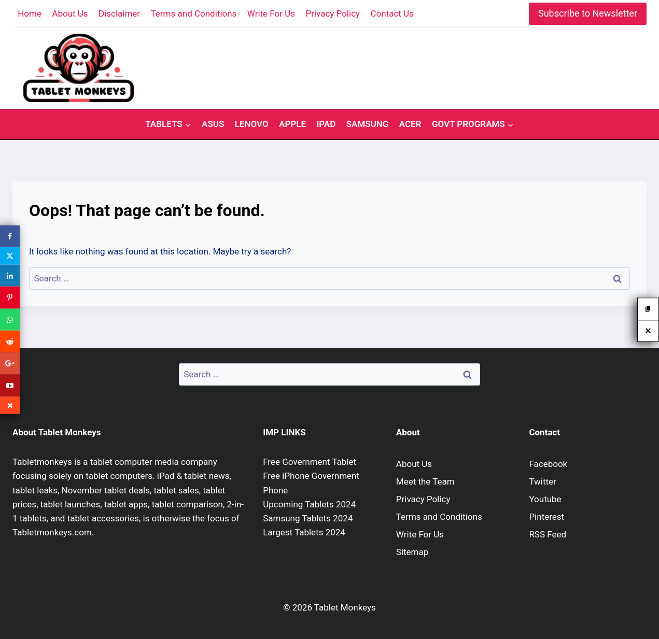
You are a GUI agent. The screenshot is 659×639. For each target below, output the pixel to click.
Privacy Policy (332, 13)
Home (29, 13)
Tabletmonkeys (42, 462)
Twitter (542, 481)
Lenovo (252, 124)
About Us (70, 13)
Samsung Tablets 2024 (308, 518)
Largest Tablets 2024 (304, 532)
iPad (325, 124)
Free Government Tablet (309, 462)
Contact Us (391, 13)
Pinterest (546, 517)
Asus (213, 124)
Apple (292, 124)
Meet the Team (425, 481)
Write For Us (271, 13)
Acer (410, 124)
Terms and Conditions (194, 13)
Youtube (545, 499)
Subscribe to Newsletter (587, 13)
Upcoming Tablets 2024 (309, 504)
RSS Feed (547, 534)
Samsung (367, 124)
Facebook (548, 464)
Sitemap (412, 552)
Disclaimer (119, 13)
